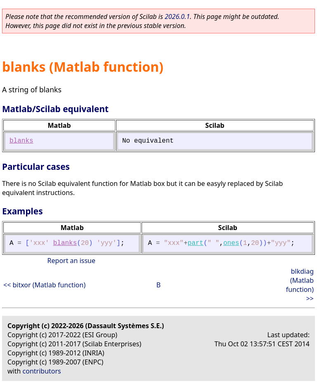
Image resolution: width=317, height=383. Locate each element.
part (195, 243)
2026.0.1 (177, 16)
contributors (42, 371)
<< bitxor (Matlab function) (44, 284)
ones (231, 243)
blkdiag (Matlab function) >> (300, 285)
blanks (21, 141)
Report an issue (71, 260)
